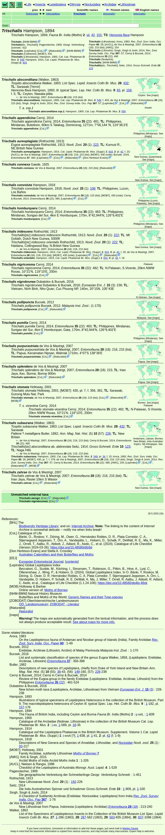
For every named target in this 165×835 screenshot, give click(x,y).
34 (103, 456)
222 (95, 144)
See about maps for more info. (94, 622)
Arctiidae (110, 4)
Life (28, 4)
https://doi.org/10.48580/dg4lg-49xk (122, 583)
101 (99, 35)
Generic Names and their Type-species (95, 597)
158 (129, 90)
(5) (78, 433)
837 (140, 817)
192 (73, 782)
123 (91, 68)
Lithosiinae (128, 4)
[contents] (72, 561)
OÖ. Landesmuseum (33, 604)
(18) (60, 97)
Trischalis (79, 13)
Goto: (70, 25)
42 (93, 35)
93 (20, 746)
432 (125, 83)
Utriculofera (53, 13)
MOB (15, 400)
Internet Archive (83, 526)
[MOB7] (42, 53)
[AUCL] (109, 44)
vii (87, 35)
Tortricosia (32, 13)
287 (83, 817)
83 (118, 90)
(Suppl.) (83, 151)
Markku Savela (130, 828)
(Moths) (67, 35)
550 (124, 111)
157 (21, 707)
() (109, 13)
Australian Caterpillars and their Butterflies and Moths (56, 554)
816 (111, 151)
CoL (40, 50)
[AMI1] (109, 47)
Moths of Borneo (56, 590)
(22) (100, 56)
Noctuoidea (92, 4)
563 (112, 817)
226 (108, 433)
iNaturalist (55, 50)
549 (22, 59)
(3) (98, 285)
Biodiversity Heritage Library (38, 526)
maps (155, 95)
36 (59, 671)
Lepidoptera (57, 4)
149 (77, 671)
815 (25, 62)
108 (92, 188)
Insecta (40, 4)
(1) (78, 144)
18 (74, 725)
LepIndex (30, 50)
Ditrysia (75, 4)
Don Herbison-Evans (95, 157)
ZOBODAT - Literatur (64, 604)
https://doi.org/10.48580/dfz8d (71, 547)
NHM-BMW (29, 41)
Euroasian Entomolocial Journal (41, 561)
